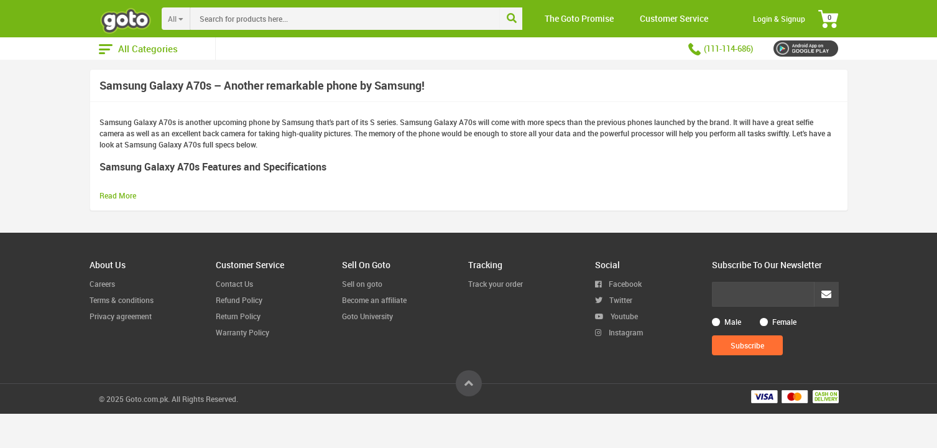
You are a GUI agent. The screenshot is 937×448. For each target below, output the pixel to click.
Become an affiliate (374, 300)
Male (732, 322)
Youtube (616, 316)
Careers (102, 284)
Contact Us (234, 284)
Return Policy (238, 316)
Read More (117, 195)
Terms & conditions (122, 300)
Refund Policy (239, 300)
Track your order (495, 284)
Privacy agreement (121, 316)
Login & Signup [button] (779, 19)
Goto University (367, 316)
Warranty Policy (242, 332)
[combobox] (370, 18)
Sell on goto (362, 284)
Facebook (618, 284)
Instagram (619, 332)
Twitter (613, 300)
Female (784, 322)
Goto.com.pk (147, 399)
